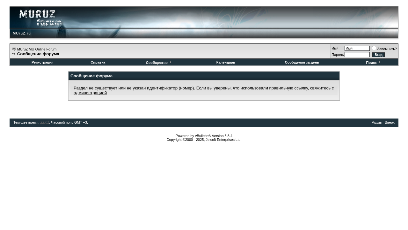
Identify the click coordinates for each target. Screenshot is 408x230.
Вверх (390, 122)
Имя (335, 48)
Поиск (374, 63)
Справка (98, 62)
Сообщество (159, 63)
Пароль (338, 55)
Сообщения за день (302, 62)
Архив (377, 122)
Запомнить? (384, 49)
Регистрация (43, 62)
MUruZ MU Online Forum (36, 49)
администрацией (90, 92)
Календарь (225, 62)
